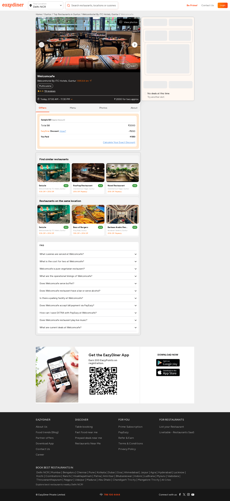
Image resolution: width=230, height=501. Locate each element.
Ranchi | (67, 476)
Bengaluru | (69, 472)
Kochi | (40, 476)
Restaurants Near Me (88, 443)
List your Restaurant (171, 426)
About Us (41, 426)
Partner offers (45, 437)
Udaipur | (80, 479)
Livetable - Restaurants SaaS (176, 432)
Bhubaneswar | (124, 476)
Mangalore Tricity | (149, 479)
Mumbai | (56, 472)
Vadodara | (173, 476)
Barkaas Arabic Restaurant (118, 227)
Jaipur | (145, 472)
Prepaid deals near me (88, 437)
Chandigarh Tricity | (124, 479)
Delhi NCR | (43, 472)
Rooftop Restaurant (82, 186)
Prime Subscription (130, 426)
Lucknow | (179, 472)
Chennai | (82, 472)
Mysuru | (161, 476)
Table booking (84, 426)
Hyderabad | (165, 472)
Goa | (120, 472)
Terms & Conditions (130, 443)
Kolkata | (102, 472)
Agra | (154, 472)
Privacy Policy (127, 449)
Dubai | (111, 472)
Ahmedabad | (132, 472)
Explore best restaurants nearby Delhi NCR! (59, 484)
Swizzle (42, 186)
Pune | (92, 472)
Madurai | (92, 479)
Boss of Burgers (80, 227)
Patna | (97, 476)
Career (40, 454)
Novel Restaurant (116, 186)
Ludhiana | (149, 476)
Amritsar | (108, 476)
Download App (45, 443)
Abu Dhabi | (105, 479)
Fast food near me (86, 432)
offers (42, 107)
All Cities (166, 479)
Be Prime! (192, 5)
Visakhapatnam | (82, 476)
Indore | (138, 476)
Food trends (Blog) (47, 432)
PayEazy (123, 432)
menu (73, 107)
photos (103, 107)
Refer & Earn (126, 437)
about (134, 107)
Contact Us (207, 5)
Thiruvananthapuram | (49, 479)
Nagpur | (68, 479)
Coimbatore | (53, 476)
